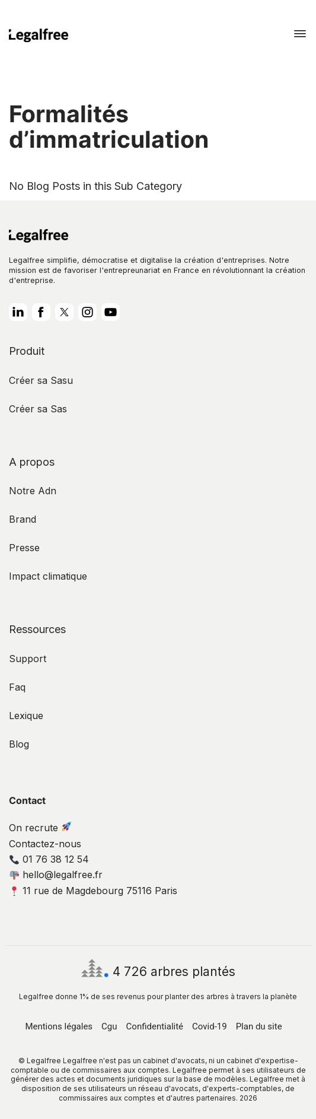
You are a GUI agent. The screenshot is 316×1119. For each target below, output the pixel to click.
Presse (24, 548)
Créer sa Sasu (41, 380)
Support (27, 659)
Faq (17, 687)
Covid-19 (209, 1026)
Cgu (109, 1026)
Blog (19, 744)
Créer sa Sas (38, 409)
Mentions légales (58, 1026)
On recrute (40, 828)
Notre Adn (32, 491)
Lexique (26, 715)
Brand (22, 519)
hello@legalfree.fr (56, 874)
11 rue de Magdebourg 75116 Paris (93, 891)
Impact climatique (48, 576)
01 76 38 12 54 (49, 859)
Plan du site (259, 1026)
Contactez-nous (45, 844)
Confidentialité (154, 1026)
